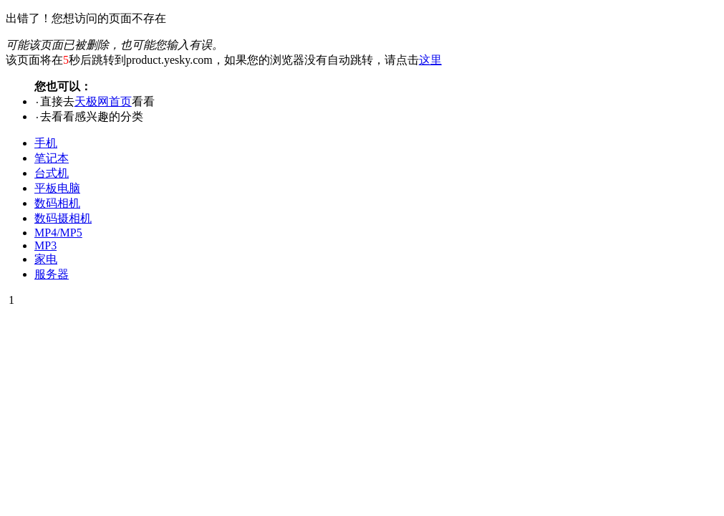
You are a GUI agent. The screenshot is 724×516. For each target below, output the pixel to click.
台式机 (51, 173)
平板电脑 (57, 188)
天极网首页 (103, 101)
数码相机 (57, 203)
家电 (45, 259)
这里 (430, 60)
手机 (45, 143)
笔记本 (51, 158)
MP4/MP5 (58, 232)
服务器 (51, 274)
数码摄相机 (63, 218)
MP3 (45, 245)
